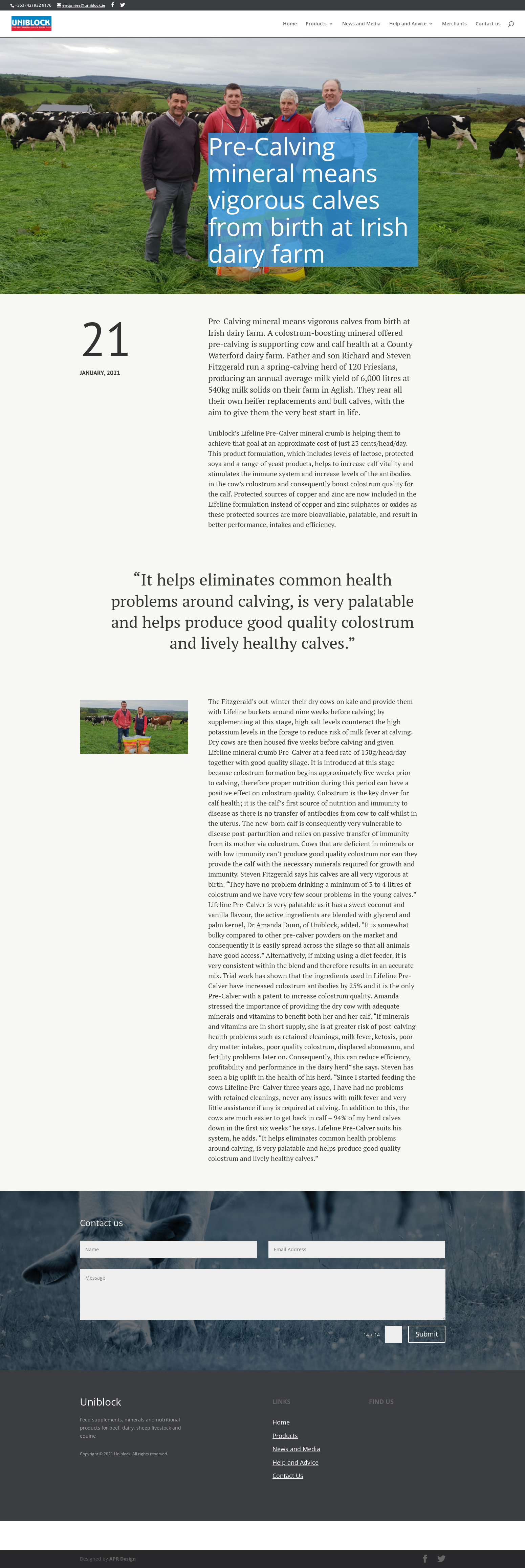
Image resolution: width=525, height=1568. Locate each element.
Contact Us (287, 1476)
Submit (427, 1334)
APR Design (122, 1558)
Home (290, 24)
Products (316, 24)
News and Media (361, 24)
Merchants (454, 24)
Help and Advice (407, 24)
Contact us (488, 24)
